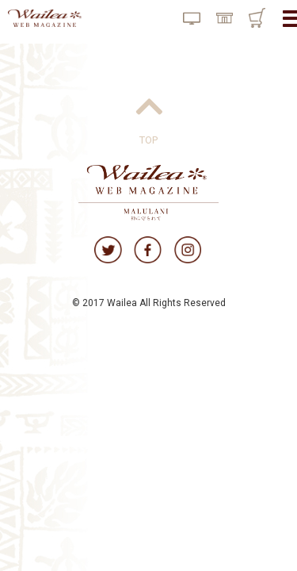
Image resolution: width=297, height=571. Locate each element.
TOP (148, 140)
